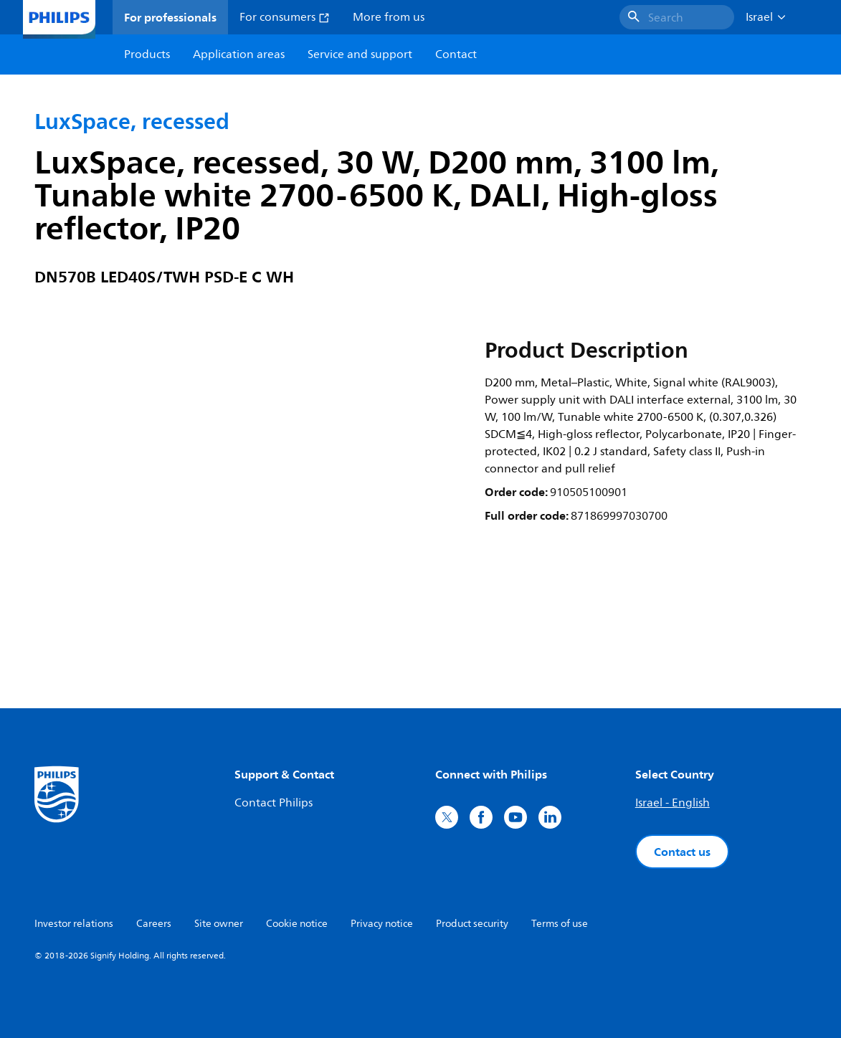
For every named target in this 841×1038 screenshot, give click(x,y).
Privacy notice (382, 923)
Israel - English (672, 803)
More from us (388, 17)
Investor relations (73, 923)
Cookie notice (297, 923)
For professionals (170, 17)
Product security (472, 923)
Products (147, 54)
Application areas (239, 54)
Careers (153, 923)
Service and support (360, 54)
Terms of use (559, 923)
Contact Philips (273, 803)
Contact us (682, 852)
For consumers (284, 17)
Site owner (218, 923)
